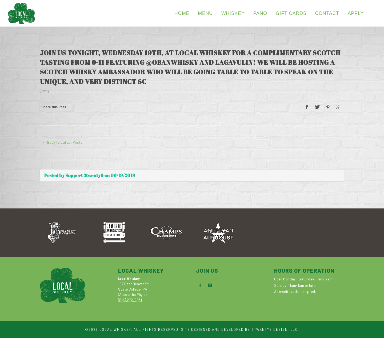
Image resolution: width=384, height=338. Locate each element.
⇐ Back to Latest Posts (62, 142)
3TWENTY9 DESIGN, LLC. (275, 329)
